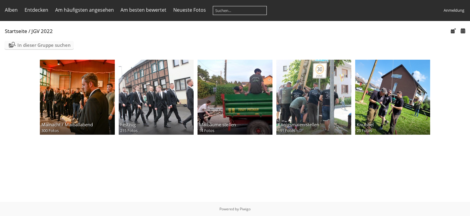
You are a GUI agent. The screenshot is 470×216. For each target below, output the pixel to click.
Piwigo (245, 209)
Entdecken (36, 10)
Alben (11, 10)
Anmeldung (454, 10)
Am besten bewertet (143, 10)
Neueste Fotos (189, 10)
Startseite (16, 31)
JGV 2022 (42, 31)
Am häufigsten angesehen (84, 10)
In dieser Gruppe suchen (44, 45)
